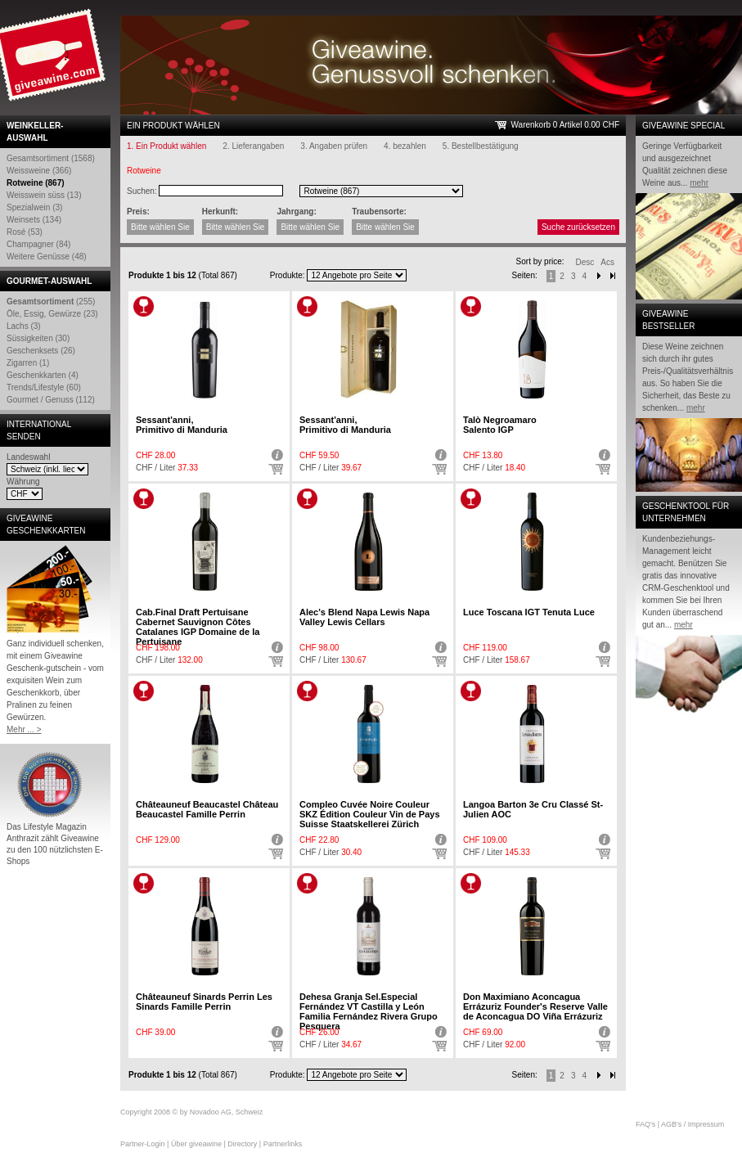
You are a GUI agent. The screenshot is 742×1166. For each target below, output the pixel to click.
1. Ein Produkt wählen (166, 146)
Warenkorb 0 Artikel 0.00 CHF (565, 124)
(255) (51, 301)
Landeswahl (28, 456)
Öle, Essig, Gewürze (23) (52, 313)
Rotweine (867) (36, 182)
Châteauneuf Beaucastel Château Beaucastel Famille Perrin (207, 809)
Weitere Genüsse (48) (47, 256)
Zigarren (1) (28, 362)
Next (599, 276)
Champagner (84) (38, 244)
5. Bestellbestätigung (481, 146)
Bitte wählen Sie (160, 227)
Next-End (613, 276)
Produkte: (287, 275)
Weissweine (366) (39, 170)
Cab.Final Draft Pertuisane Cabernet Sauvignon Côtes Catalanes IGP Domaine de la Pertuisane (197, 626)
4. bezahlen (405, 146)
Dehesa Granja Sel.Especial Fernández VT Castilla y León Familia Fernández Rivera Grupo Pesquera (368, 1011)
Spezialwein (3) (34, 207)
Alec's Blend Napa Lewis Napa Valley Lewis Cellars (364, 617)
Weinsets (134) (34, 219)
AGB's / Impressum (692, 1124)
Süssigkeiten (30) (38, 338)
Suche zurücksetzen (578, 227)
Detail (275, 455)
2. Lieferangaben (253, 146)
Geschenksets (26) (41, 350)
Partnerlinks (283, 1144)
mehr (699, 182)
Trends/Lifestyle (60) (44, 387)
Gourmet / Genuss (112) (51, 399)
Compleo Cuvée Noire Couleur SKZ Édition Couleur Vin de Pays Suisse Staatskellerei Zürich (369, 814)
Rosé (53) (25, 231)
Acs (607, 262)
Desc (585, 262)
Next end (613, 1076)
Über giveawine (196, 1144)
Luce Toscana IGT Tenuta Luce (529, 612)
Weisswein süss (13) (44, 195)
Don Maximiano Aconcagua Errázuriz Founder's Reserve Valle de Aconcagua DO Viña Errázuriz (535, 1006)
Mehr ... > (24, 729)
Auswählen (275, 469)
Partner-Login (142, 1144)
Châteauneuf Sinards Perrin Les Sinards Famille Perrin (204, 1001)
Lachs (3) (24, 326)
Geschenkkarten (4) (43, 375)
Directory (242, 1144)
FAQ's (645, 1124)
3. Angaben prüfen (333, 146)
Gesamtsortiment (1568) (51, 158)
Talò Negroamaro (500, 424)
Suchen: (142, 191)
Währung (23, 481)
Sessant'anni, (181, 424)
